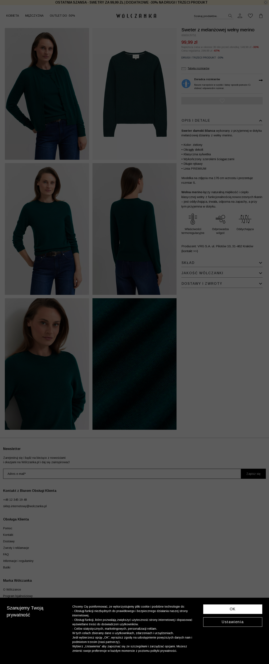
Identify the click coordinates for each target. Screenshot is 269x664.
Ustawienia (233, 622)
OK (233, 609)
